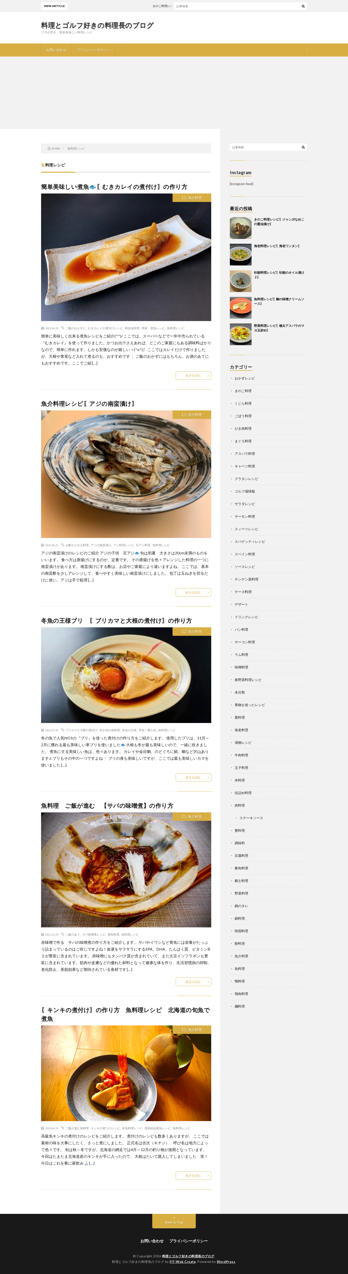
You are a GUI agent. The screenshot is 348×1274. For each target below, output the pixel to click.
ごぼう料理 (243, 416)
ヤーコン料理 (245, 642)
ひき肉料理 (243, 428)
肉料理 (240, 805)
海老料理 (241, 730)
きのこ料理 (243, 391)
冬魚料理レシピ (132, 1128)
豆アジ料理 (143, 545)
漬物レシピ (243, 742)
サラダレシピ (245, 504)
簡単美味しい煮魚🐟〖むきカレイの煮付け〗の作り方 (114, 186)
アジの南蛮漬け (101, 545)
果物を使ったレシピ (250, 705)
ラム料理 (241, 654)
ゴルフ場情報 (245, 491)
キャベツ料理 (245, 466)
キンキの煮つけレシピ (105, 1128)
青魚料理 (113, 934)
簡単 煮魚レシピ (153, 328)
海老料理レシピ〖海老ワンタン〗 (277, 246)
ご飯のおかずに (75, 328)
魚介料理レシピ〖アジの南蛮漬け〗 (89, 403)
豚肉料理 (241, 868)
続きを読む (193, 375)
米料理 (240, 780)
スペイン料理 (245, 554)
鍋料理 (240, 918)
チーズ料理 (243, 592)
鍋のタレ (241, 906)
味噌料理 (241, 667)
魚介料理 (195, 198)
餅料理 (240, 943)
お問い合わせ (56, 50)
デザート (241, 604)
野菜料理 (241, 893)
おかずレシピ (245, 378)
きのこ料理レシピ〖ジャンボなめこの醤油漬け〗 (190, 6)
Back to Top (174, 1222)
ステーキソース (251, 818)
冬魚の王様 (129, 730)
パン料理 (241, 629)
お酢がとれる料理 (77, 545)
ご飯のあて (72, 934)
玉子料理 (241, 768)
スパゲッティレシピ (250, 541)
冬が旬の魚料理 (110, 730)
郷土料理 (241, 881)
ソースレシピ (245, 567)
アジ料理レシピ (123, 545)
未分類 (240, 692)
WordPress (226, 1262)
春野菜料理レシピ (248, 680)
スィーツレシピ (246, 529)
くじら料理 (243, 403)
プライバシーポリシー (93, 50)
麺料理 (240, 1006)
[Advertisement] (174, 93)
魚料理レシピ (175, 328)
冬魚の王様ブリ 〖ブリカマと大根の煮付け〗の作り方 (116, 620)
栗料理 (240, 717)
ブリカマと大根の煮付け (81, 730)
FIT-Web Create (183, 1262)
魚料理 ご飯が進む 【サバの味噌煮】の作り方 (107, 805)
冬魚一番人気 (147, 730)
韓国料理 (241, 931)
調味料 (240, 843)
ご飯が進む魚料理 (77, 1128)
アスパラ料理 (245, 453)
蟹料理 (240, 830)
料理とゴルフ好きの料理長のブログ (97, 25)
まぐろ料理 (243, 441)
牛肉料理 (241, 755)
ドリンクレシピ (246, 617)
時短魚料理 (132, 328)
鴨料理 (240, 981)
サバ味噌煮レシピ (93, 934)
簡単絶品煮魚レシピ (158, 1128)
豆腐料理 (241, 855)
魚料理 (240, 968)
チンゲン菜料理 (246, 579)
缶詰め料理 (243, 793)
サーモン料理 (245, 516)
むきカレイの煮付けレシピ (105, 328)
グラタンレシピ (246, 479)
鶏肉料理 (241, 994)
